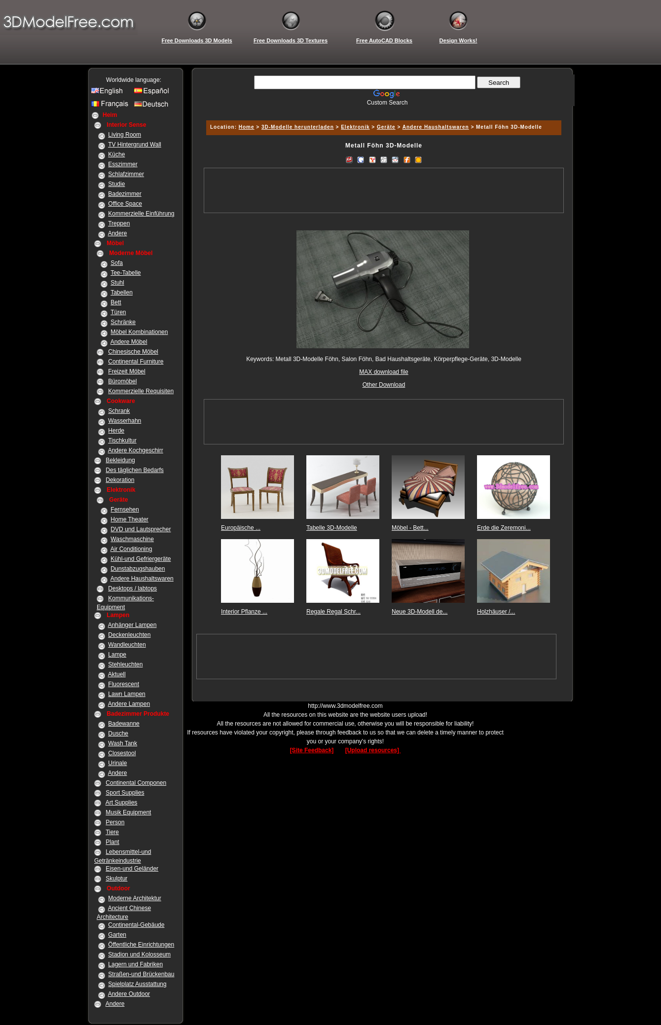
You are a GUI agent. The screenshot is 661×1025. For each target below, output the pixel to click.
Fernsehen (124, 509)
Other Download (384, 384)
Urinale (117, 763)
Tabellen (121, 292)
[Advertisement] (382, 109)
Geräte (386, 127)
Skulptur (116, 878)
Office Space (125, 203)
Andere (117, 233)
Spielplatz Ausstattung (137, 984)
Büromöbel (122, 381)
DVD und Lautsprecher (140, 529)
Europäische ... (240, 527)
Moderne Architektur (134, 898)
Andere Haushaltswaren (142, 578)
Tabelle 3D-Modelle (331, 527)
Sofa (116, 262)
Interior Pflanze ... (244, 611)
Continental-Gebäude (136, 924)
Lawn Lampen (126, 694)
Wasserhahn (124, 420)
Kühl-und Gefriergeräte (140, 558)
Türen (118, 312)
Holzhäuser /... (496, 611)
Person (115, 822)
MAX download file (383, 371)
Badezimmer (124, 193)
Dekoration (120, 479)
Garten (117, 934)
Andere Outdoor (129, 993)
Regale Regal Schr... (333, 611)
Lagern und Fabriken (135, 964)
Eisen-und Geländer (132, 868)
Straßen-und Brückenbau (141, 974)
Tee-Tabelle (125, 272)
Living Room (124, 134)
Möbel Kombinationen (139, 332)
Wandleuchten (127, 644)
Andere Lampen (129, 703)
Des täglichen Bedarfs (134, 470)
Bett (115, 302)
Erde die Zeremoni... (504, 527)
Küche (116, 154)
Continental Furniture (135, 361)
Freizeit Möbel (126, 371)
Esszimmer (122, 164)
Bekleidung (120, 460)
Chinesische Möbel (133, 351)
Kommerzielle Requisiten (141, 391)
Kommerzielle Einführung (141, 213)
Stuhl (117, 282)
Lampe (117, 654)
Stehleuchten (125, 664)
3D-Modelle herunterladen (297, 127)
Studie (116, 184)
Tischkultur (122, 440)
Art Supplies (122, 802)
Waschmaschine (132, 539)
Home (247, 127)
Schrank (119, 410)
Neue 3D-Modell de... (419, 611)
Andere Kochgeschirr (135, 450)
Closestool (122, 753)
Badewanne (123, 723)
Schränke (123, 322)
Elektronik (355, 127)
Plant (112, 842)
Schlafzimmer (126, 174)
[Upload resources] (373, 750)
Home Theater (129, 519)
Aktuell (117, 674)
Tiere (112, 832)
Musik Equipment (128, 812)
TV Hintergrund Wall (134, 144)
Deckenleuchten (129, 634)
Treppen (119, 223)
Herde (116, 430)
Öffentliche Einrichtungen (141, 944)
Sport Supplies (125, 792)
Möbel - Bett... (410, 527)
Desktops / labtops (132, 588)
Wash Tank (122, 743)
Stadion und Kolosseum (139, 954)
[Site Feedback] (312, 750)
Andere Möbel (128, 341)
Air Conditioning (131, 549)
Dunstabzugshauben (137, 568)
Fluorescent (123, 684)
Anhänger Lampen (132, 625)
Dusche (118, 733)
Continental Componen (136, 782)
